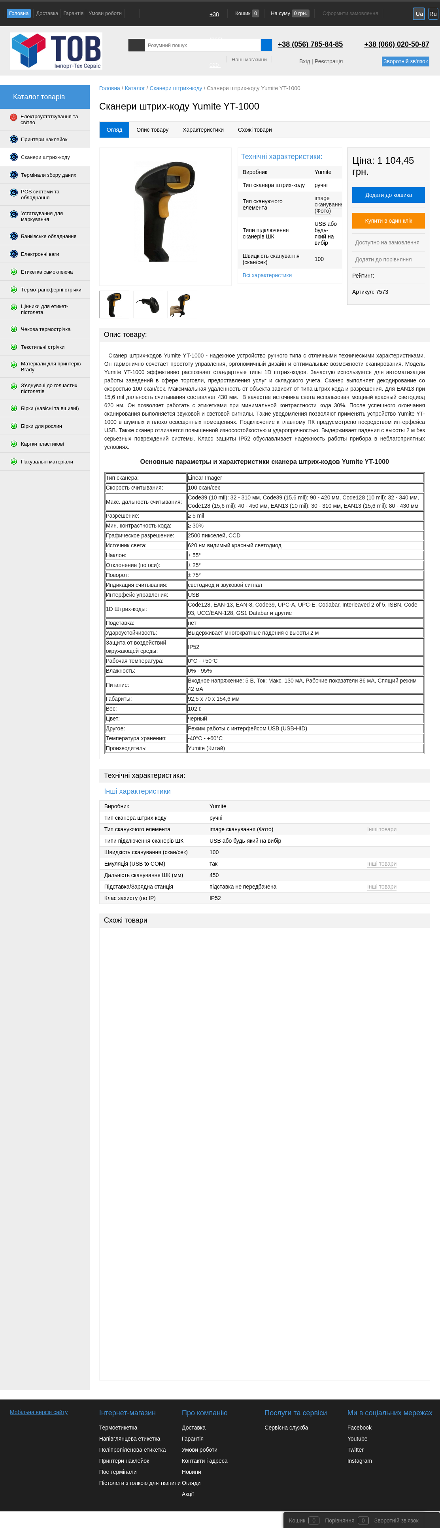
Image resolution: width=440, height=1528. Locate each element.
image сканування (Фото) (329, 204)
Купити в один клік (388, 220)
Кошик (247, 13)
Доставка (47, 13)
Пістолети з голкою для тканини (140, 1483)
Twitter (355, 1450)
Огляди (191, 1483)
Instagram (359, 1461)
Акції (188, 1494)
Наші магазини (249, 59)
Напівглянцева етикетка (130, 1438)
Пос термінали (118, 1472)
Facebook (359, 1427)
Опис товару (152, 130)
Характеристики (203, 130)
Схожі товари (255, 130)
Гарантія (73, 13)
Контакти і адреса (204, 1461)
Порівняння (340, 1520)
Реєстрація (329, 61)
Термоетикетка (118, 1427)
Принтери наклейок (124, 1461)
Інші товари (382, 829)
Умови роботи (105, 13)
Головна (18, 13)
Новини (191, 1472)
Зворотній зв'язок (405, 61)
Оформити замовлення (350, 13)
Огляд (115, 130)
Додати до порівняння (383, 259)
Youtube (357, 1438)
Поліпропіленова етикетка (132, 1450)
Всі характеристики (267, 275)
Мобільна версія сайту (39, 1412)
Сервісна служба (286, 1427)
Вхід (304, 61)
